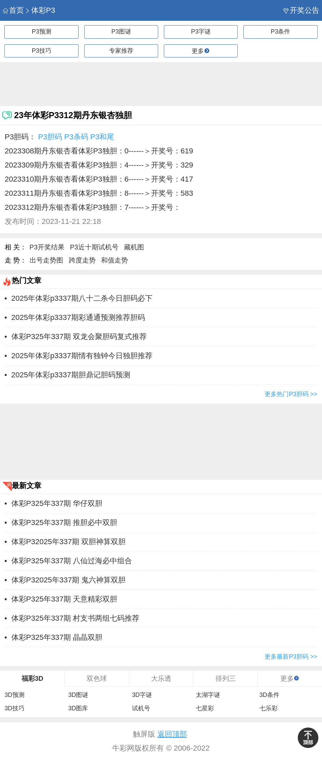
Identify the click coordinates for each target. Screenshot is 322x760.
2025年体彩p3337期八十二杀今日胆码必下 (81, 298)
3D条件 (269, 695)
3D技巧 (14, 708)
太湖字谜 (208, 695)
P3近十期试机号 (94, 247)
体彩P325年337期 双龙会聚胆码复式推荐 (79, 336)
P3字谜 (201, 31)
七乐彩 (269, 708)
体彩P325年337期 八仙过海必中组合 (71, 561)
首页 (13, 10)
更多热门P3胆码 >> (291, 394)
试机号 (141, 708)
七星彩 (205, 708)
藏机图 (134, 247)
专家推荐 (121, 50)
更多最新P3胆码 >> (291, 656)
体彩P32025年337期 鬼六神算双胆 (68, 580)
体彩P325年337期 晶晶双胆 (57, 637)
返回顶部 (172, 734)
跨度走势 (82, 260)
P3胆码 (50, 137)
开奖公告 (301, 10)
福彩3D (32, 678)
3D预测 (14, 695)
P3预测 (41, 31)
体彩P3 (40, 10)
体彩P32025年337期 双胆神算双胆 (68, 541)
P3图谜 (121, 31)
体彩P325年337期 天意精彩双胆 (64, 599)
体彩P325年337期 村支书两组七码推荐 (75, 618)
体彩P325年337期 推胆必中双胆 (64, 522)
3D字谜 (142, 695)
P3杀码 (76, 137)
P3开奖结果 (47, 247)
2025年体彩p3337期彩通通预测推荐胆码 (78, 317)
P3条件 (280, 31)
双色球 (97, 678)
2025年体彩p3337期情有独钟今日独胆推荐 (81, 355)
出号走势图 (46, 260)
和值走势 (114, 260)
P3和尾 (102, 137)
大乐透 (161, 678)
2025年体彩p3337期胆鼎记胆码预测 (70, 375)
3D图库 (78, 708)
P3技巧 (41, 50)
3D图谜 (78, 695)
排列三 (226, 678)
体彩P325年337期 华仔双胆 (57, 503)
